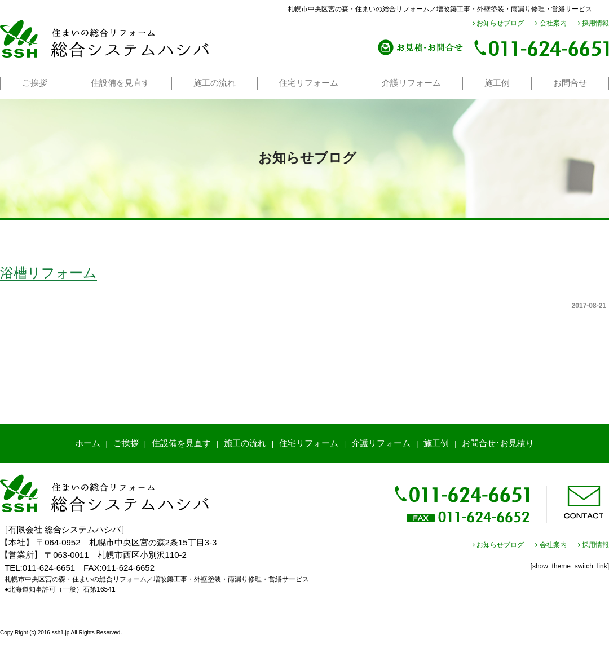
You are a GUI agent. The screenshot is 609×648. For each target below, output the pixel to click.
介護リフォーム (411, 82)
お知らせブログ (498, 23)
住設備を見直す (120, 82)
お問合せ (570, 82)
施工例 (497, 82)
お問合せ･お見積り (498, 443)
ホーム (87, 443)
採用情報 (593, 23)
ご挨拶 (34, 82)
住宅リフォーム (308, 82)
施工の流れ (214, 82)
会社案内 (550, 23)
